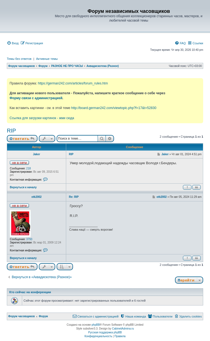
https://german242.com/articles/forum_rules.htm (73, 83)
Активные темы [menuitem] (47, 58)
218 (28, 168)
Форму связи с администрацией (36, 98)
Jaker (36, 154)
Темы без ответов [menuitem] (19, 58)
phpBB (96, 324)
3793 (29, 239)
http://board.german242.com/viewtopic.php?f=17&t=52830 (113, 108)
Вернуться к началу (23, 187)
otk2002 (36, 196)
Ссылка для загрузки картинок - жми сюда (42, 118)
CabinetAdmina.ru (123, 328)
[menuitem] (13, 43)
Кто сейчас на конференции (30, 292)
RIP (11, 131)
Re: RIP (74, 196)
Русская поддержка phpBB (105, 332)
